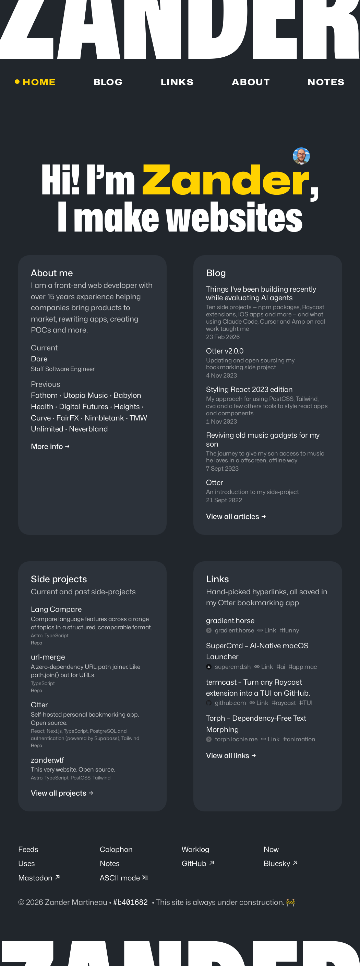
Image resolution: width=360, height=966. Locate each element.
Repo (37, 645)
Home (40, 82)
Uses (26, 866)
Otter (215, 484)
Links (177, 82)
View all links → (231, 758)
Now (271, 851)
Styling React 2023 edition (250, 390)
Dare (39, 359)
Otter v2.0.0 (225, 352)
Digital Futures (84, 406)
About (250, 82)
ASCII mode (125, 880)
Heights (128, 406)
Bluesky (282, 866)
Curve (41, 418)
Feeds (28, 851)
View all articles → (236, 519)
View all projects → (62, 794)
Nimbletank (105, 418)
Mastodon (40, 880)
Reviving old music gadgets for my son (264, 441)
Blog (108, 82)
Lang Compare (57, 611)
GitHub (199, 866)
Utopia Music (86, 395)
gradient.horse (231, 623)
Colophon (117, 851)
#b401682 (133, 905)
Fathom (44, 395)
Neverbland (89, 429)
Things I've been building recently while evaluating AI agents (262, 294)
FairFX (68, 418)
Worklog (196, 851)
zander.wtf (48, 761)
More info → (51, 446)
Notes (326, 82)
